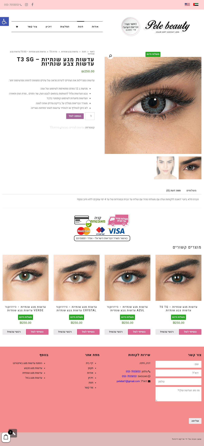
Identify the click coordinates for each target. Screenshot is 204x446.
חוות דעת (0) (173, 190)
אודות (90, 373)
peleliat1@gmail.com (128, 381)
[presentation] (175, 409)
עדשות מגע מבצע (33, 368)
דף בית (89, 363)
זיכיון (90, 378)
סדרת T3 (54, 127)
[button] (4, 21)
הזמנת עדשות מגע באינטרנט (27, 363)
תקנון (90, 368)
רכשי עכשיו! (167, 332)
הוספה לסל (75, 116)
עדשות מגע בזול (33, 378)
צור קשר (89, 387)
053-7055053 (13, 5)
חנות (91, 382)
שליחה (195, 421)
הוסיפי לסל (190, 332)
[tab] (191, 190)
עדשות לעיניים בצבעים (72, 127)
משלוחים (191, 190)
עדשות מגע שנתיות (32, 373)
